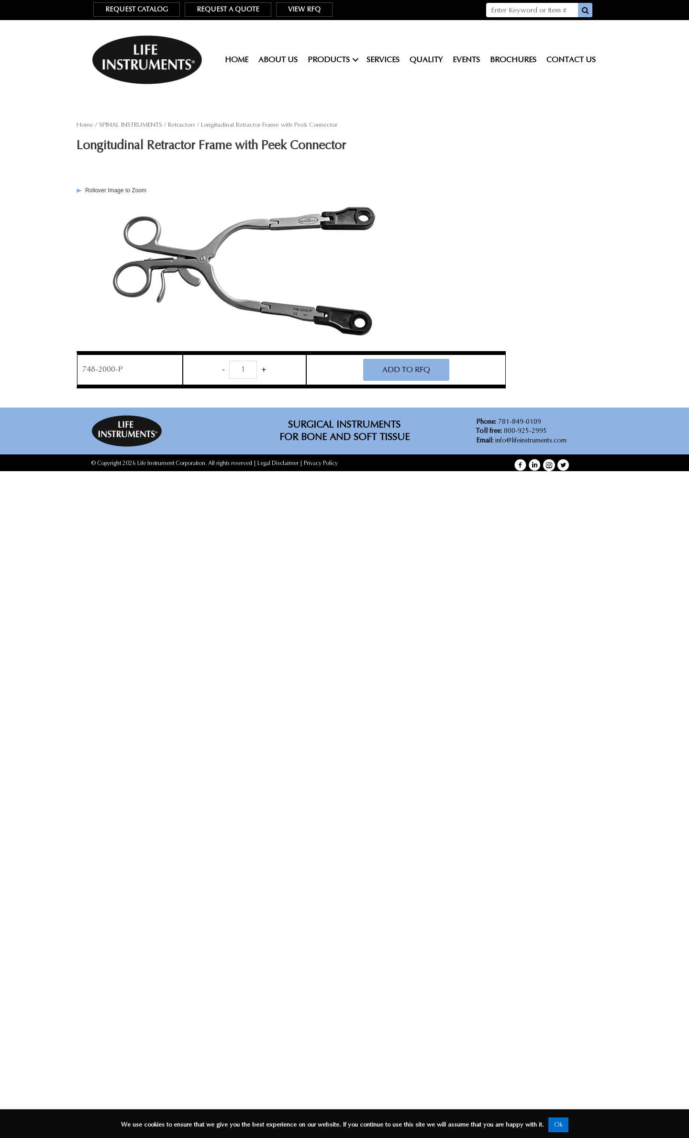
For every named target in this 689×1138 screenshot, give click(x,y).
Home (236, 59)
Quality (426, 59)
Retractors (181, 125)
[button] (520, 465)
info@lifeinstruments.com (531, 440)
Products (329, 59)
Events (466, 59)
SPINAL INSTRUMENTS (130, 125)
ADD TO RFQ (406, 369)
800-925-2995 (511, 431)
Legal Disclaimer (278, 463)
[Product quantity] (243, 370)
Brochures (513, 59)
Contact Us (571, 59)
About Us (278, 59)
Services (383, 59)
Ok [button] (558, 1124)
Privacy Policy (321, 463)
